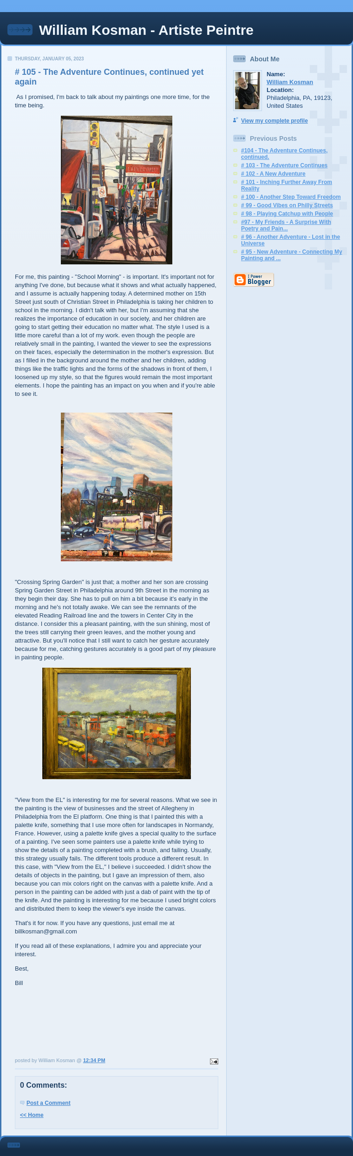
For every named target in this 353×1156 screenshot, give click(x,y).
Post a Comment (48, 1103)
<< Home (32, 1115)
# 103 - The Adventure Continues (284, 165)
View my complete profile (274, 121)
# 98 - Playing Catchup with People (287, 213)
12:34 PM (94, 1060)
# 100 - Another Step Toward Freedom (291, 197)
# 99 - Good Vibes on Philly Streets (287, 205)
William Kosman (290, 82)
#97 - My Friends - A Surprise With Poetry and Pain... (286, 225)
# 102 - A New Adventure (273, 174)
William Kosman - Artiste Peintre (146, 30)
